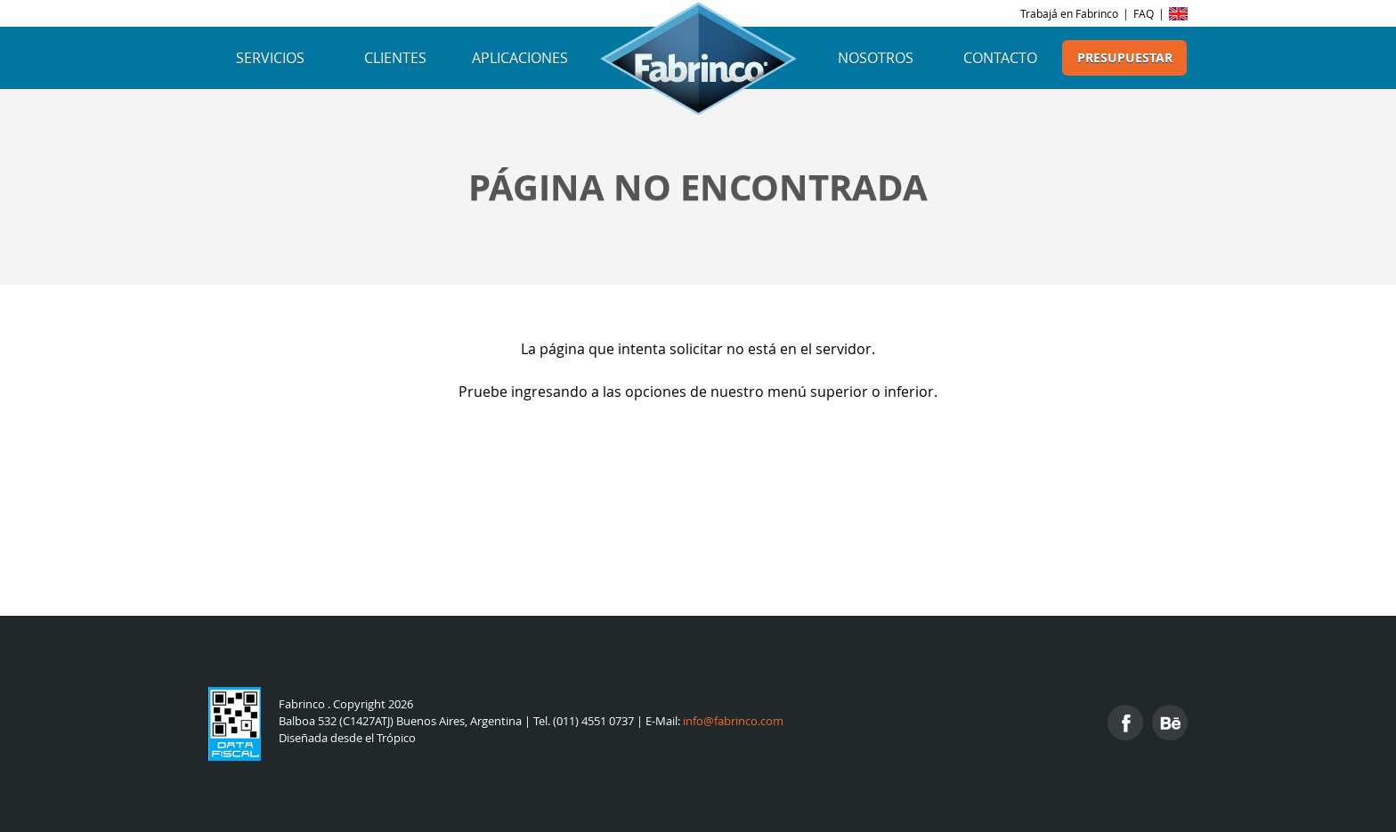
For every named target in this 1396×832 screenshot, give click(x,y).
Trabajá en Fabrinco (1069, 13)
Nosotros (875, 58)
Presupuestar (1125, 58)
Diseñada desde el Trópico (347, 738)
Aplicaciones (520, 58)
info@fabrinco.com (733, 721)
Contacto (1000, 58)
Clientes (395, 58)
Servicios (270, 58)
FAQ (1143, 13)
